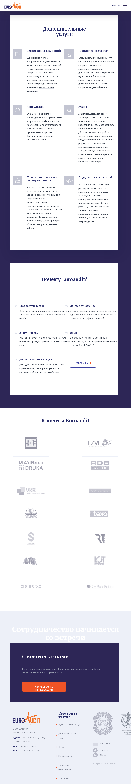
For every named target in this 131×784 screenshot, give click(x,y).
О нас (61, 746)
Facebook (105, 743)
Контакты (63, 778)
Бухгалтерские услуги (69, 724)
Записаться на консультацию (44, 688)
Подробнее (81, 362)
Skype (103, 754)
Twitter (103, 750)
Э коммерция (65, 755)
